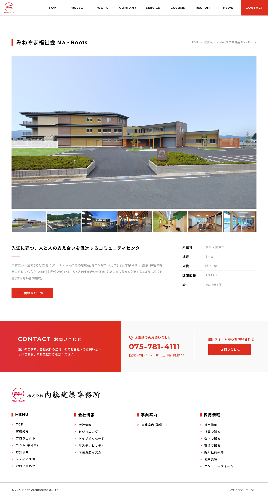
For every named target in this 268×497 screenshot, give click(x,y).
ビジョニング (88, 431)
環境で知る (212, 445)
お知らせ (22, 452)
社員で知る (212, 431)
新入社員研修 (214, 452)
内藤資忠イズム (90, 452)
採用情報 (210, 425)
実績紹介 (209, 42)
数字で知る (212, 438)
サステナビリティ (92, 445)
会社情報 (85, 425)
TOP (195, 42)
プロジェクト (26, 438)
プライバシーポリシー (242, 490)
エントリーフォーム (218, 466)
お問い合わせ (26, 466)
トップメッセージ (92, 438)
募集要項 (210, 459)
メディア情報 (25, 459)
